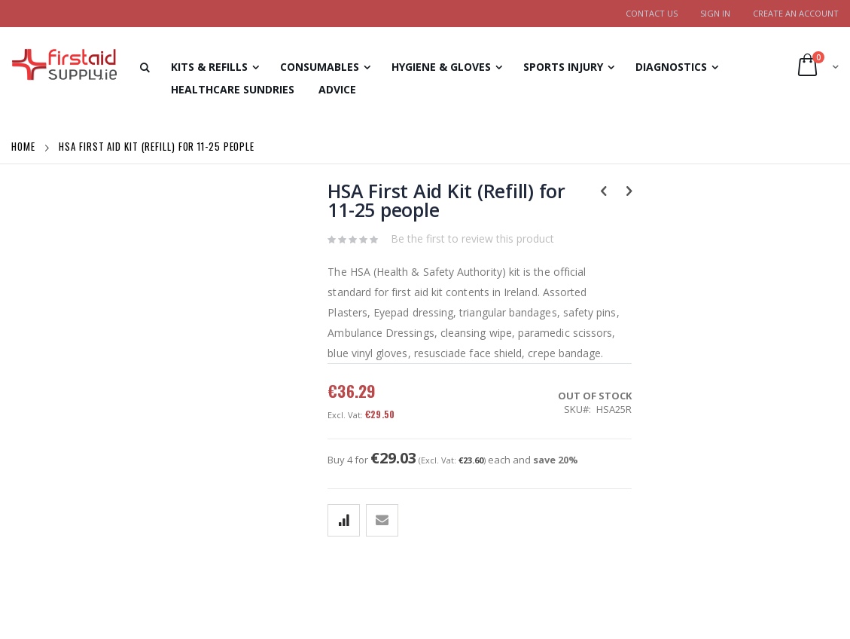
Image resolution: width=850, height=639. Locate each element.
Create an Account (796, 13)
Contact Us (652, 13)
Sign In (715, 13)
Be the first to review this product (472, 238)
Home (24, 146)
